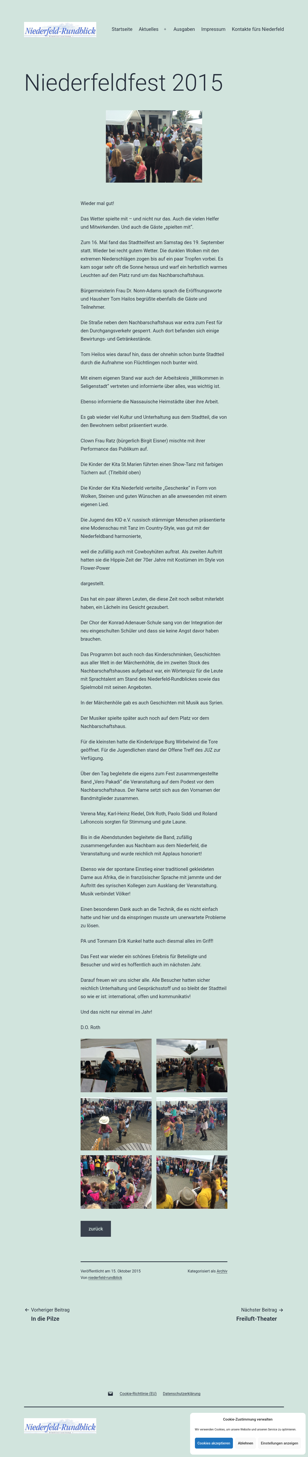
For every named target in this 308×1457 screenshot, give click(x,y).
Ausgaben (184, 29)
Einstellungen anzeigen (279, 1443)
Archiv (222, 1271)
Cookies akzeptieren (214, 1443)
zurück (96, 1229)
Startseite (122, 29)
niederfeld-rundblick (105, 1277)
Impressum (213, 29)
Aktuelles (149, 29)
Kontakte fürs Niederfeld (258, 29)
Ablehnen (245, 1443)
